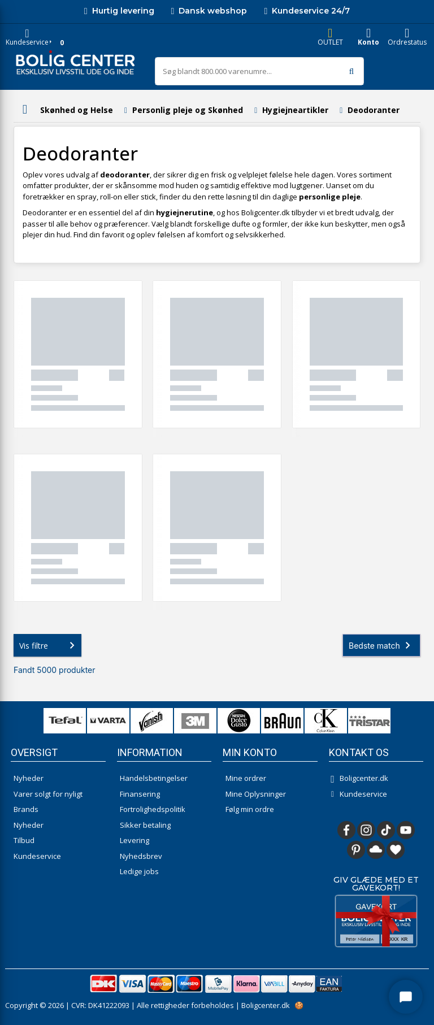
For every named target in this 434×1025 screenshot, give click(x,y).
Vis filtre (49, 645)
